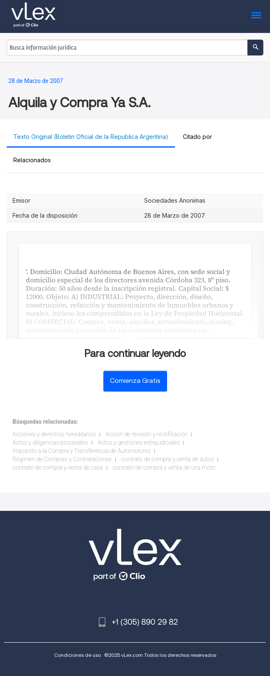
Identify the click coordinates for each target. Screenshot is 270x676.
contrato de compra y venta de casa (57, 467)
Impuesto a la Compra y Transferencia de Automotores (81, 450)
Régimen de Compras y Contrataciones (62, 459)
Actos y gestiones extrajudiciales (139, 442)
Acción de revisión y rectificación (146, 434)
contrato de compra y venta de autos (167, 459)
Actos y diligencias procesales (50, 442)
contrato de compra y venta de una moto (163, 467)
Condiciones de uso (77, 655)
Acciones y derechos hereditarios (54, 434)
